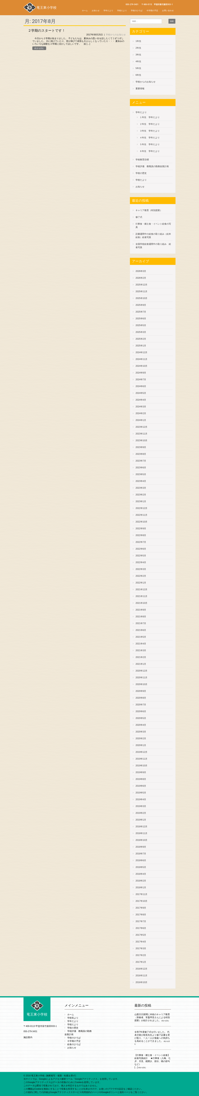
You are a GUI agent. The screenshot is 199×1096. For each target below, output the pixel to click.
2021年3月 (141, 650)
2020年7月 (141, 704)
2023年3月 (141, 488)
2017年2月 (141, 955)
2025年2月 (141, 339)
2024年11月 (141, 359)
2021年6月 (141, 630)
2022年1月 (141, 583)
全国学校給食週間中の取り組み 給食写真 (153, 246)
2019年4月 (141, 799)
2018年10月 (141, 840)
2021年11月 (141, 596)
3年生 (138, 54)
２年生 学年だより (150, 124)
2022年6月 (141, 549)
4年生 (138, 61)
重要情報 (140, 88)
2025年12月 (141, 285)
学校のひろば (136, 10)
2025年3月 (141, 332)
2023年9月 (141, 447)
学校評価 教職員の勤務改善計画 (152, 166)
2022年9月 (141, 528)
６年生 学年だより (150, 151)
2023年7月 (141, 461)
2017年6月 (141, 928)
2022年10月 (141, 522)
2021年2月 (141, 657)
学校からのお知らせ (116, 34)
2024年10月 (141, 366)
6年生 (138, 75)
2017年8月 (141, 914)
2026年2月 (141, 278)
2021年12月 (141, 589)
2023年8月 (141, 454)
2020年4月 (141, 725)
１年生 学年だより (150, 117)
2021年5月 (141, 637)
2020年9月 (141, 691)
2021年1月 (141, 664)
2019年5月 (141, 792)
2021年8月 (141, 616)
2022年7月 (141, 542)
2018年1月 (141, 887)
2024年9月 (141, 373)
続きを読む (39, 48)
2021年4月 (141, 643)
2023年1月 (141, 501)
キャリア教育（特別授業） (149, 210)
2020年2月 (141, 738)
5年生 (138, 68)
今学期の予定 (152, 10)
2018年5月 (141, 867)
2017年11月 (141, 894)
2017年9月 (141, 908)
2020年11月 (141, 677)
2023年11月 (141, 434)
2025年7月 (141, 312)
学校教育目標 (142, 159)
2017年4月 (141, 941)
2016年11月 (141, 975)
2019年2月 (141, 813)
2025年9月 (141, 305)
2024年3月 (141, 406)
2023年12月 (141, 427)
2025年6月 (141, 318)
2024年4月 (141, 400)
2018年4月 (141, 874)
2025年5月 (141, 325)
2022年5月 (141, 555)
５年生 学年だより (150, 144)
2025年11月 (141, 291)
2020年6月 (141, 711)
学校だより (122, 10)
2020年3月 (141, 732)
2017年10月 (141, 901)
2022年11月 (141, 515)
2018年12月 (141, 826)
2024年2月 (141, 413)
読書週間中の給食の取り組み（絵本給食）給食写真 (153, 235)
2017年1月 (141, 962)
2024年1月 (141, 420)
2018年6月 (141, 860)
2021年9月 (141, 610)
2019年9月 (141, 772)
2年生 (138, 48)
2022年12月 (141, 508)
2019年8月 (141, 779)
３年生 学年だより (150, 131)
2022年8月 (141, 535)
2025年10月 (141, 298)
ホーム (85, 10)
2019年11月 (141, 759)
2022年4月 (141, 562)
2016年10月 (141, 982)
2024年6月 (141, 386)
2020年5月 (141, 718)
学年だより (108, 10)
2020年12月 (141, 671)
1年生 (138, 41)
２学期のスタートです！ (46, 30)
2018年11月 (141, 833)
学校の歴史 (141, 173)
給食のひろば (74, 1044)
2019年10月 (141, 765)
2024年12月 (141, 352)
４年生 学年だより (150, 137)
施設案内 (27, 1037)
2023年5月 (141, 474)
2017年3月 (141, 948)
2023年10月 (141, 440)
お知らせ (96, 10)
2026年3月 (141, 271)
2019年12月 (141, 752)
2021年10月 (141, 603)
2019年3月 (141, 806)
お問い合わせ (168, 10)
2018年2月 (141, 881)
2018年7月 (141, 853)
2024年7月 (141, 379)
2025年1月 (141, 345)
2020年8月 (141, 698)
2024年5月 (141, 393)
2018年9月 (141, 847)
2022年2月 (141, 576)
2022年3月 (141, 569)
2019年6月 (141, 786)
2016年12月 (141, 969)
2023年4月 (141, 481)
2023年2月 (141, 494)
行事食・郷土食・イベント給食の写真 (153, 225)
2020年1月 (141, 745)
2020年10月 (141, 684)
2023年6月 (141, 467)
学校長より (72, 1018)
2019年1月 (141, 820)
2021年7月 (141, 623)
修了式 (139, 217)
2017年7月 (141, 921)
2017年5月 (141, 935)
